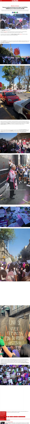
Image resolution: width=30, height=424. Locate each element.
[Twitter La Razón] (14, 12)
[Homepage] (15, 0)
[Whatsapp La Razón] (15, 12)
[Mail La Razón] (17, 12)
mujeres (21, 34)
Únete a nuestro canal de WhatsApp (5, 411)
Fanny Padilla (3, 30)
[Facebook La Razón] (12, 12)
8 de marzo (5, 31)
